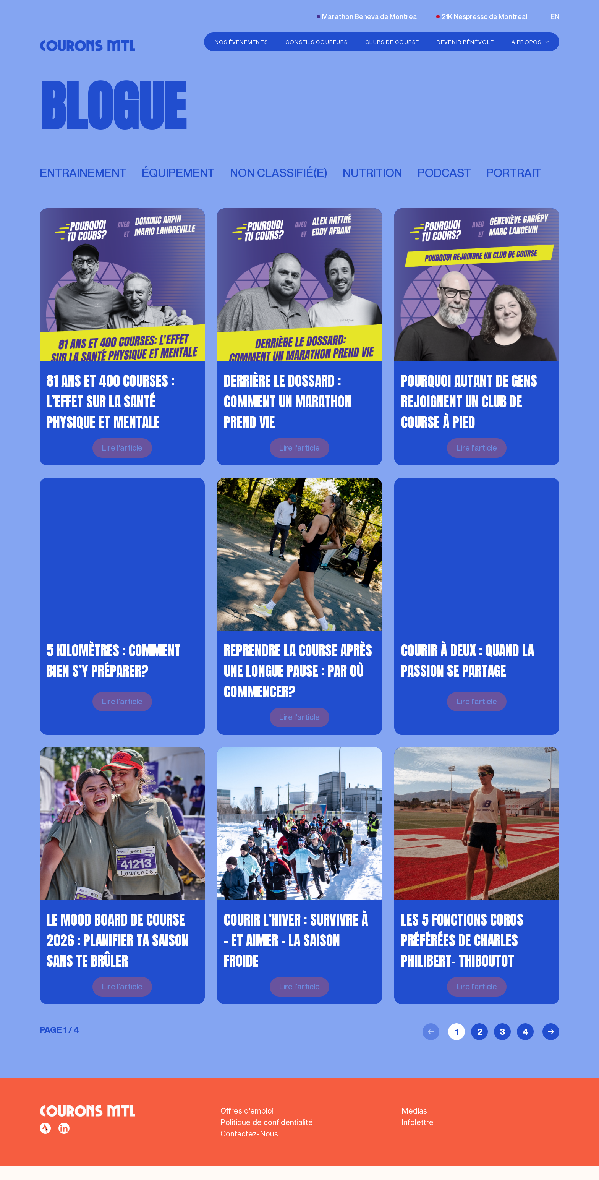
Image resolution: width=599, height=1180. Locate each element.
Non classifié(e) (278, 173)
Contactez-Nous (249, 1147)
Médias (414, 1124)
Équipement (178, 173)
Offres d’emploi (247, 1124)
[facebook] (45, 1142)
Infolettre (417, 1136)
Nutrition (372, 173)
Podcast (444, 173)
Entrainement (83, 173)
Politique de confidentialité (266, 1136)
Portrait (513, 173)
